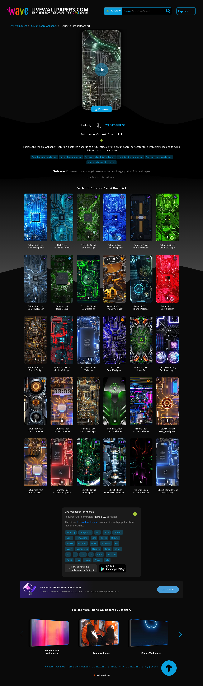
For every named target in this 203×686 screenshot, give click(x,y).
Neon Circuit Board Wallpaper (115, 368)
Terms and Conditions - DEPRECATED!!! (87, 666)
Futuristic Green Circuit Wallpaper (167, 246)
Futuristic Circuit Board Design (88, 246)
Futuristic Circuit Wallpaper (88, 368)
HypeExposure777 (109, 125)
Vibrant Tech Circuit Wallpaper (141, 430)
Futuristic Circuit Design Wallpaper (167, 430)
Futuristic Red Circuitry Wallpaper (62, 491)
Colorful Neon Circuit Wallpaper (141, 491)
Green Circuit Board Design (62, 307)
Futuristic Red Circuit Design (167, 307)
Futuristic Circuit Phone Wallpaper (36, 246)
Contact (49, 666)
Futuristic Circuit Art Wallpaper (88, 491)
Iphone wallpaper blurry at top (101, 162)
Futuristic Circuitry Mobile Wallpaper (61, 368)
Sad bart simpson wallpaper (158, 157)
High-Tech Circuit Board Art (62, 246)
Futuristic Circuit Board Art (141, 368)
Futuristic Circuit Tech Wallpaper (35, 430)
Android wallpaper (87, 522)
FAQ (146, 666)
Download (101, 109)
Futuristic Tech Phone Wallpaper (141, 307)
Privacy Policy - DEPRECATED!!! (125, 666)
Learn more (167, 589)
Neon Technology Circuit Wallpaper (167, 368)
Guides (154, 666)
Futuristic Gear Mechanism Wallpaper (114, 491)
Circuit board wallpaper (44, 26)
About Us (60, 666)
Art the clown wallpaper (70, 157)
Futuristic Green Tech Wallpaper (114, 430)
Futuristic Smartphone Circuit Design (167, 491)
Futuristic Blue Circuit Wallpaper (115, 246)
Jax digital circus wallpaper (130, 157)
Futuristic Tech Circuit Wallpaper (62, 430)
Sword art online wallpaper (44, 157)
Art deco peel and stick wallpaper (100, 157)
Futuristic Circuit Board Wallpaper (36, 307)
